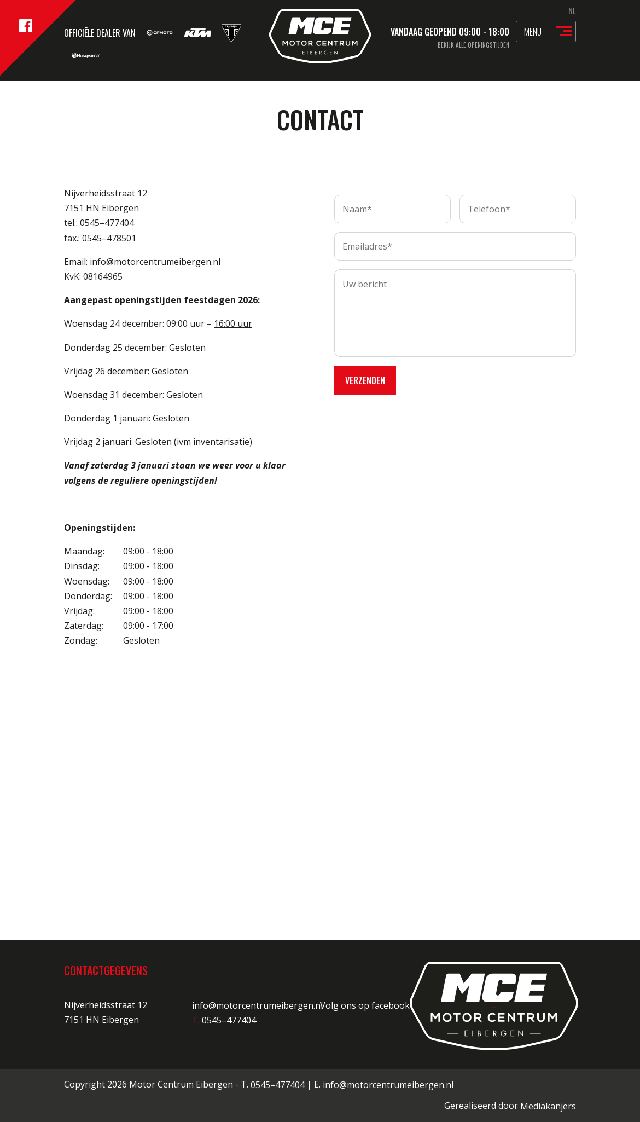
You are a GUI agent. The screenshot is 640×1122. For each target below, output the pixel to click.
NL (572, 10)
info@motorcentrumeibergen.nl (257, 1005)
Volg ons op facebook (371, 1005)
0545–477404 (278, 1085)
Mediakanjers (548, 1106)
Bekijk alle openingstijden (473, 45)
